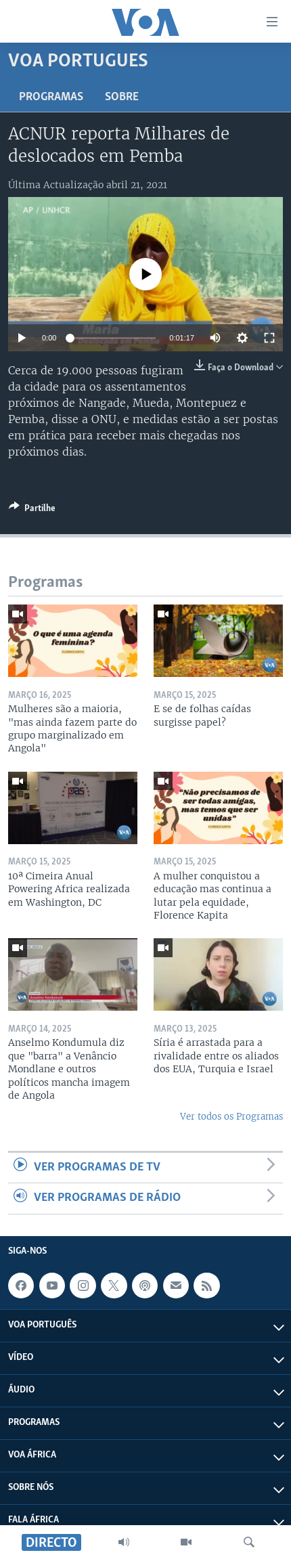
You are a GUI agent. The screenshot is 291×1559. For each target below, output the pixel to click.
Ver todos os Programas (231, 1116)
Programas (51, 97)
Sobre (122, 97)
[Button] (32, 510)
